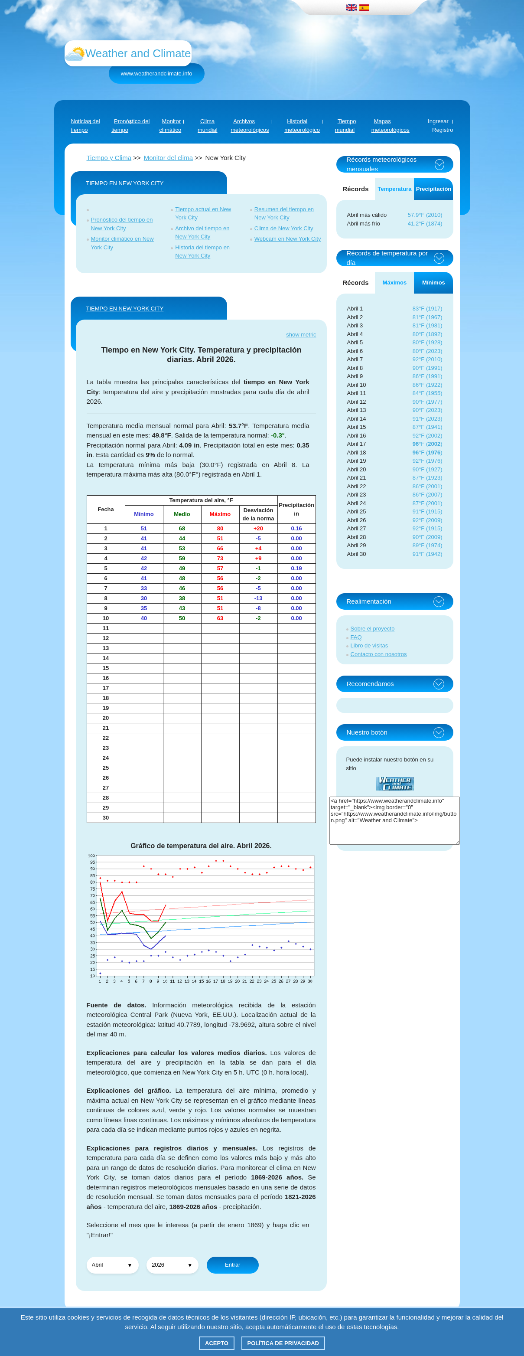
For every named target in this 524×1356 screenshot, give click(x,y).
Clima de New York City (283, 228)
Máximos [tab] (395, 282)
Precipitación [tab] (434, 189)
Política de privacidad (283, 1343)
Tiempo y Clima (109, 157)
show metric (301, 334)
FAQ (356, 637)
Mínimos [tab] (433, 282)
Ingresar (438, 121)
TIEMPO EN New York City (125, 308)
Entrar (232, 1264)
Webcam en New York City (287, 238)
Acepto (216, 1343)
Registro (442, 130)
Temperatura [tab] (395, 189)
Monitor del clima (168, 157)
